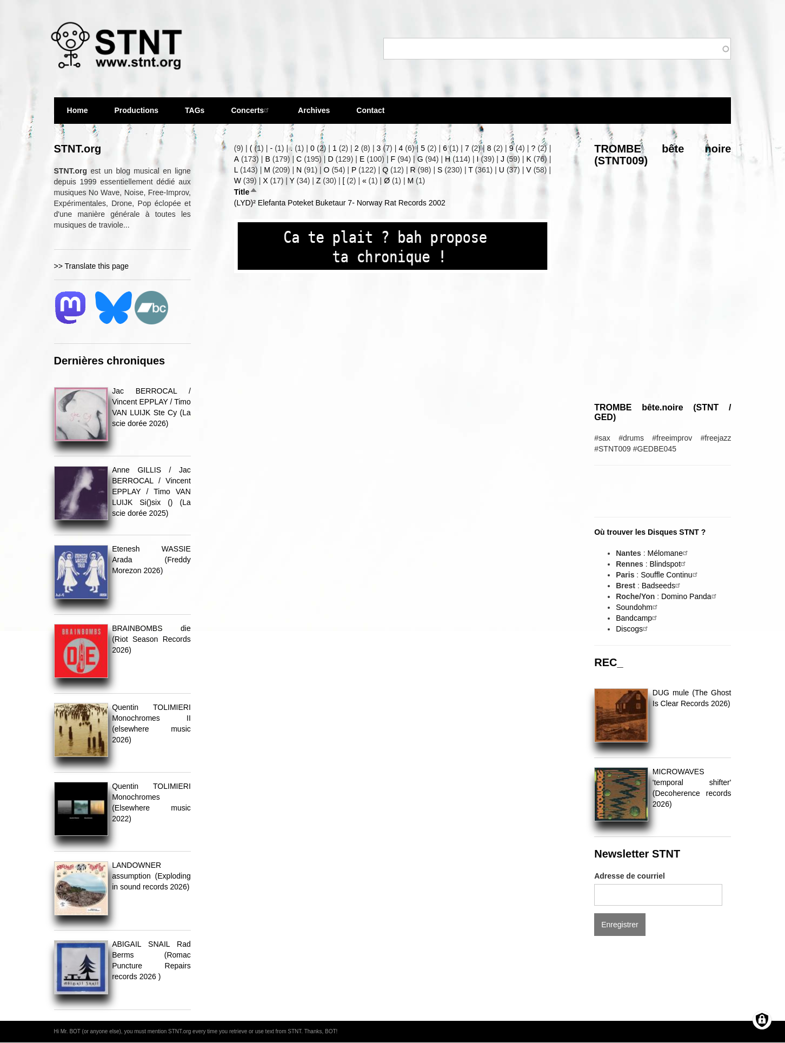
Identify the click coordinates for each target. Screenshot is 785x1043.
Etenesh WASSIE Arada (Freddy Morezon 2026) (151, 559)
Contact (370, 110)
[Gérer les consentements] (762, 1020)
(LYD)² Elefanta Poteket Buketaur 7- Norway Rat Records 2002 (339, 202)
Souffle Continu (670, 574)
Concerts (251, 110)
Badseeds (662, 585)
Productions (136, 110)
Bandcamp (638, 618)
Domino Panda (690, 596)
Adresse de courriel (629, 876)
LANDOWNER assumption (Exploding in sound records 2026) (151, 876)
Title (246, 192)
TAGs (194, 115)
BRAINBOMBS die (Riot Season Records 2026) (151, 639)
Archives (314, 115)
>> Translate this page (91, 266)
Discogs (633, 629)
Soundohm (638, 607)
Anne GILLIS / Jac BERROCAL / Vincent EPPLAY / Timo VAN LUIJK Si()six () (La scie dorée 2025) (151, 491)
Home (77, 110)
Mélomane (669, 553)
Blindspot (668, 564)
